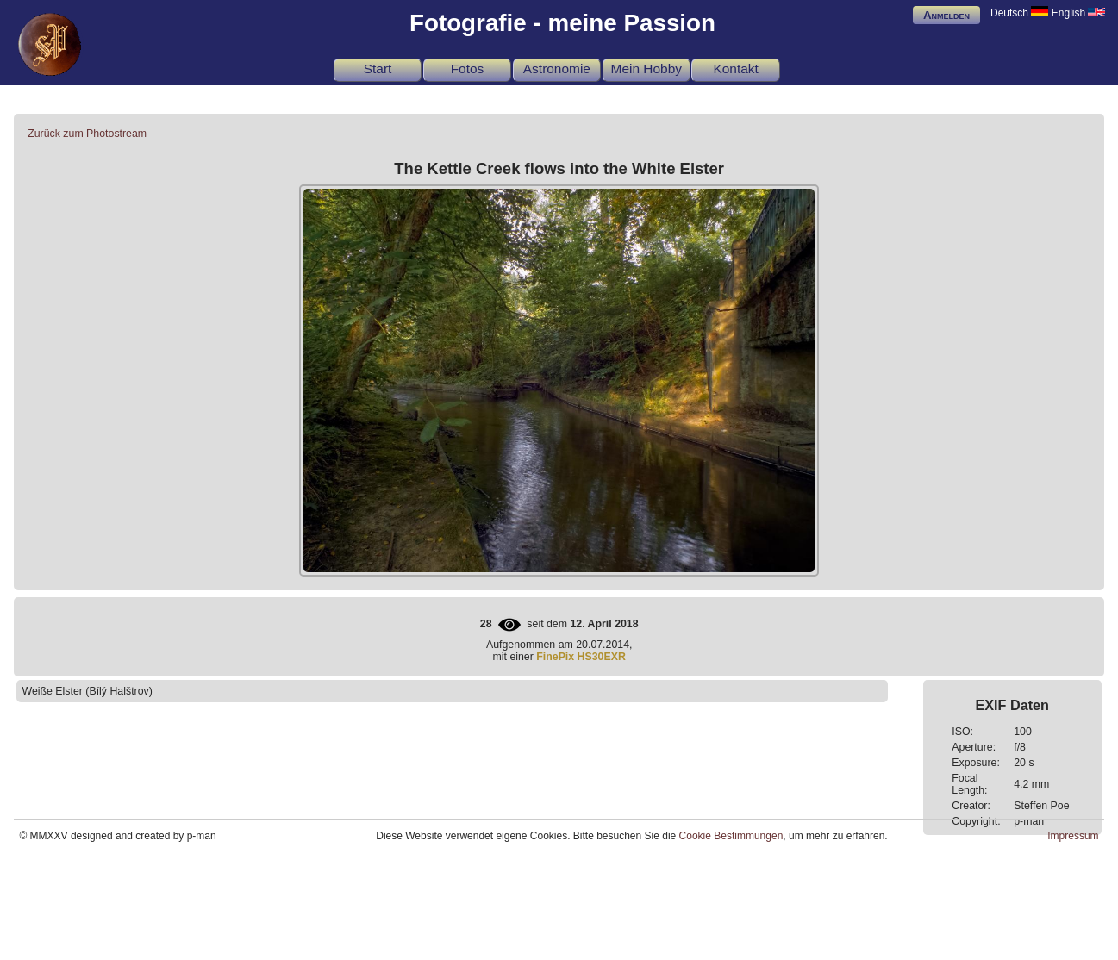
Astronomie (556, 68)
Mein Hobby (646, 68)
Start (378, 68)
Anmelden (946, 15)
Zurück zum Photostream (87, 134)
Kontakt (735, 68)
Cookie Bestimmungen (731, 836)
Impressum (1072, 836)
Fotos (467, 68)
